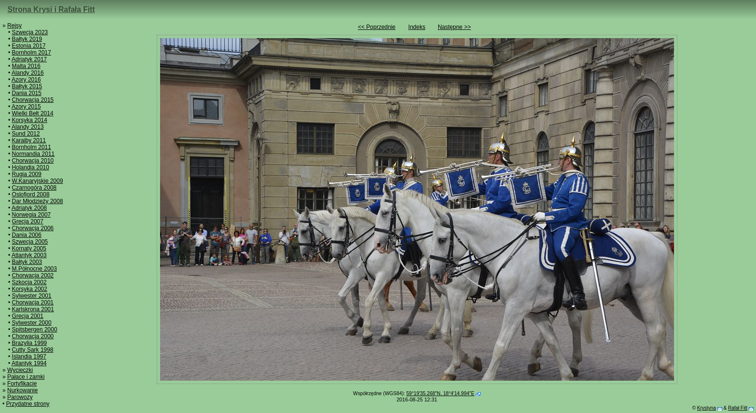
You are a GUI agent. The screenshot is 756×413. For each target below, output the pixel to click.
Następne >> (454, 27)
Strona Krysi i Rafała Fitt (51, 9)
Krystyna (706, 408)
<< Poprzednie (376, 27)
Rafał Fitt (737, 408)
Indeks (416, 27)
